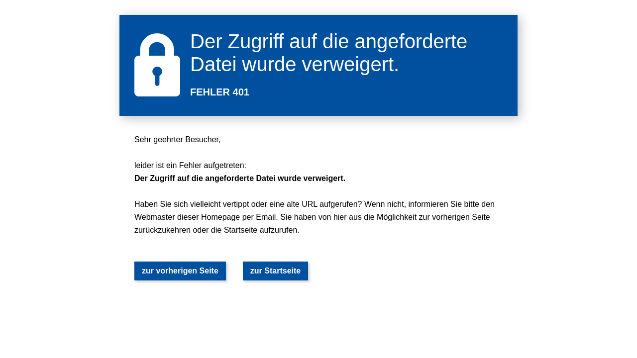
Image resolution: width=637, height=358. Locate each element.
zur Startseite (275, 271)
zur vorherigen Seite (180, 271)
